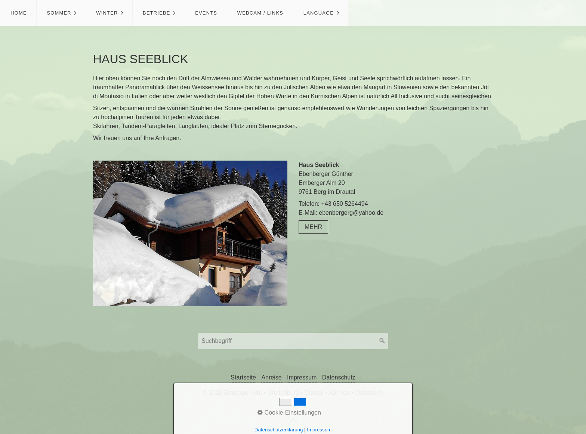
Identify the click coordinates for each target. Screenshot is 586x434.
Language (318, 13)
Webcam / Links (260, 13)
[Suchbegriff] (293, 341)
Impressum (302, 377)
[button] (313, 227)
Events (206, 13)
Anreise (271, 377)
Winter (107, 13)
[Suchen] (382, 341)
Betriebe (156, 13)
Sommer (59, 13)
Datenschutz (338, 377)
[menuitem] (18, 13)
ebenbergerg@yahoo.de (351, 213)
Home (18, 13)
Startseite (243, 377)
